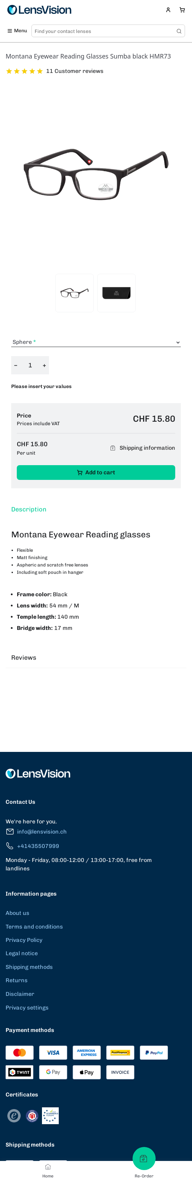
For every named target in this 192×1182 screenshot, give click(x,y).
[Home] (47, 1166)
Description (29, 509)
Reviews (23, 657)
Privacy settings (27, 1007)
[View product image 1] (74, 293)
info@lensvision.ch (36, 831)
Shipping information (141, 447)
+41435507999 (32, 846)
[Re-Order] (144, 1158)
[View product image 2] (116, 293)
